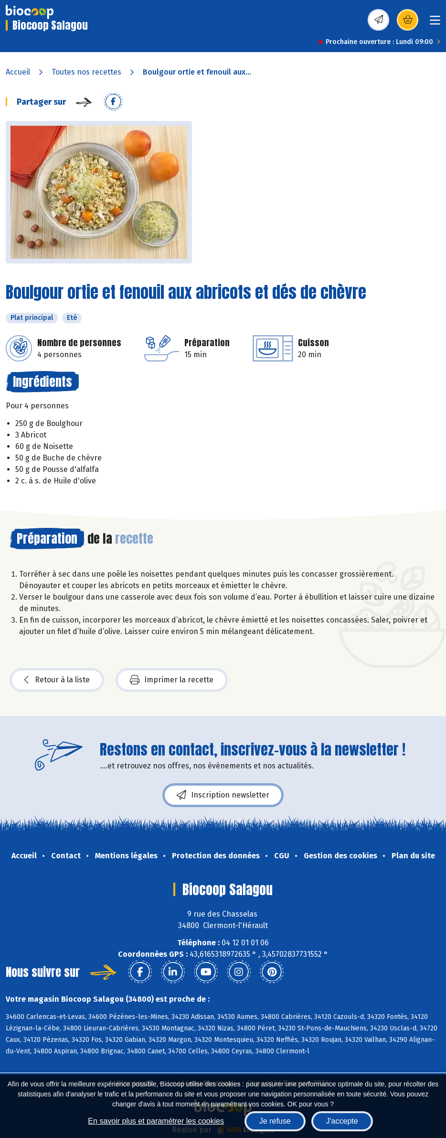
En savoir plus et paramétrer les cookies (156, 1121)
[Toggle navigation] (435, 23)
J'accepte (342, 1121)
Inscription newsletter (223, 795)
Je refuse (275, 1121)
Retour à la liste (57, 680)
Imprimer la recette (171, 680)
